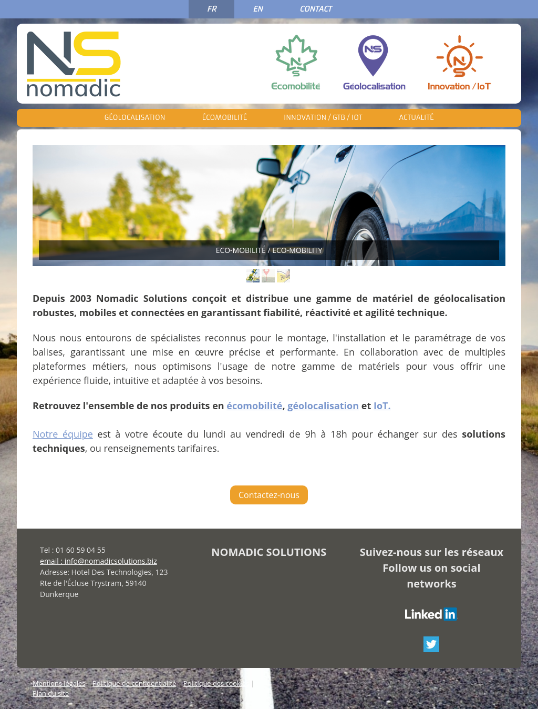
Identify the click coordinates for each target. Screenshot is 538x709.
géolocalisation (323, 405)
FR (211, 9)
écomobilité (254, 405)
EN (258, 9)
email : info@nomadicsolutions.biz (98, 561)
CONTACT (315, 9)
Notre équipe (63, 434)
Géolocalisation (135, 117)
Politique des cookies (216, 683)
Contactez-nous (269, 495)
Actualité (416, 117)
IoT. (382, 405)
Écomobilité (224, 117)
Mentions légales (59, 683)
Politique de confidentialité (134, 683)
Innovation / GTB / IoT (323, 117)
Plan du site (51, 693)
